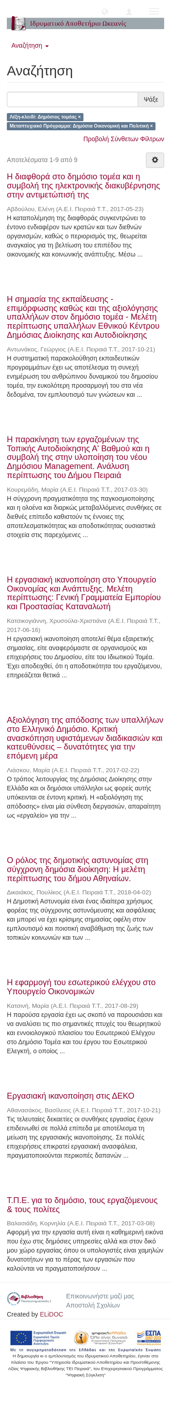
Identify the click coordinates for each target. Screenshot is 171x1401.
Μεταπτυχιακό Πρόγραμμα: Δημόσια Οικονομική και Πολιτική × (81, 125)
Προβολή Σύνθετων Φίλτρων (123, 139)
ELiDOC (51, 1314)
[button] (105, 11)
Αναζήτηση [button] (30, 45)
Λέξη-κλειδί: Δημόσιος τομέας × (45, 116)
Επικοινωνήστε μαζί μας (100, 1296)
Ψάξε (151, 99)
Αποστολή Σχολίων (93, 1305)
